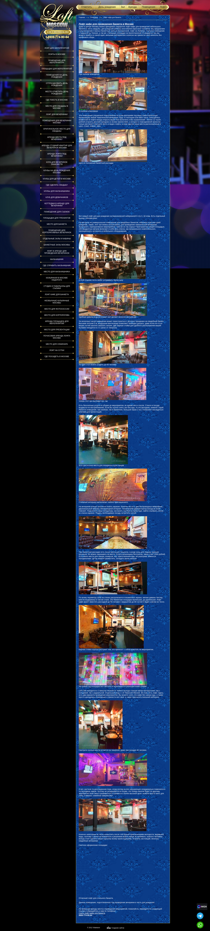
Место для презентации (57, 329)
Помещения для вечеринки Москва (56, 121)
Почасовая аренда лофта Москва (56, 337)
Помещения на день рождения (57, 76)
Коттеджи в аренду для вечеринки (56, 204)
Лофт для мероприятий (56, 48)
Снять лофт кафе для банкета (92, 913)
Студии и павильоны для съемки (57, 287)
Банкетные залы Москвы (57, 245)
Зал (123, 7)
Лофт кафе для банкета (57, 294)
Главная (82, 17)
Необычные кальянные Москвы (56, 302)
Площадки (94, 17)
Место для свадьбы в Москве (57, 107)
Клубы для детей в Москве (57, 179)
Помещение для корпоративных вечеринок (56, 231)
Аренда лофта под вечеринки (56, 155)
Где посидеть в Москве (56, 356)
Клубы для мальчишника (57, 191)
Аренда (132, 7)
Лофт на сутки (56, 350)
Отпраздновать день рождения (57, 84)
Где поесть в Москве (57, 100)
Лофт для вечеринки (57, 114)
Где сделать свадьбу (57, 185)
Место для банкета (57, 224)
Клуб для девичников (57, 197)
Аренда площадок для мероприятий (56, 322)
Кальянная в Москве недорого (57, 279)
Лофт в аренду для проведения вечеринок (56, 252)
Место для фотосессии (56, 309)
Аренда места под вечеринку (56, 138)
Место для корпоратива (57, 315)
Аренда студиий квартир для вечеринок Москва (57, 146)
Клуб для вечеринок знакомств (56, 163)
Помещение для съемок (57, 212)
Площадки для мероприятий (57, 69)
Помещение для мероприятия (56, 61)
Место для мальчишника (57, 272)
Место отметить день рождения (56, 92)
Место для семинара (57, 344)
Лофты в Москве (56, 54)
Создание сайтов (117, 928)
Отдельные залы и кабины (57, 239)
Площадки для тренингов (56, 218)
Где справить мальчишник (57, 265)
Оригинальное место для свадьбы (56, 130)
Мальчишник (56, 259)
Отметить (86, 7)
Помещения (148, 7)
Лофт (163, 7)
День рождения (107, 7)
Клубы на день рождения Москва (57, 171)
